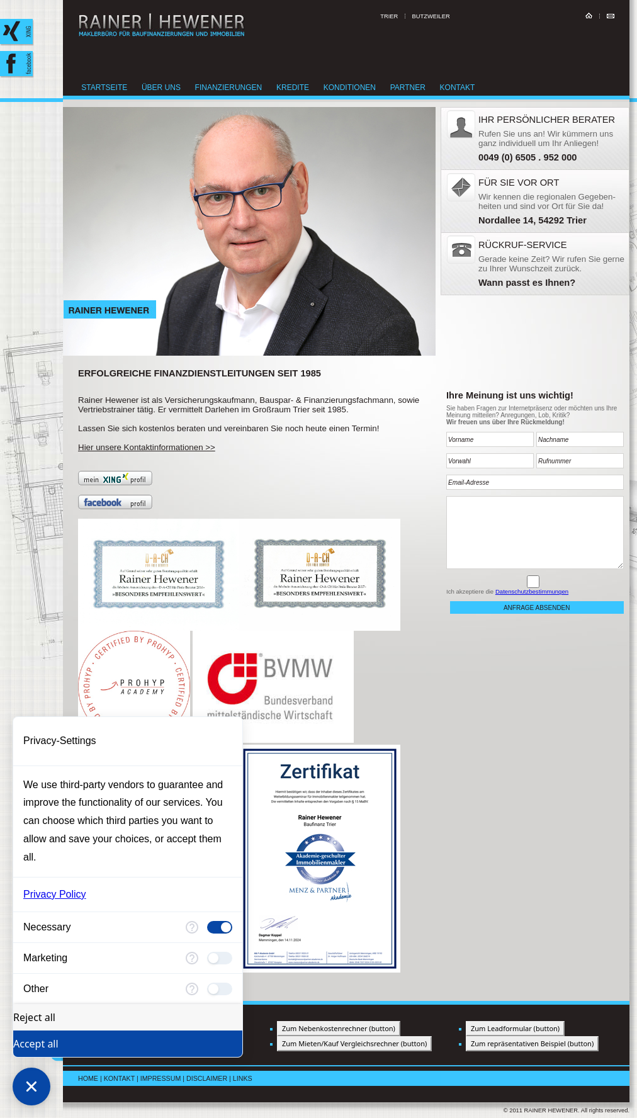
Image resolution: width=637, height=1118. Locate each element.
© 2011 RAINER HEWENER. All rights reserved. (566, 1110)
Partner (411, 87)
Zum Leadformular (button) (515, 1028)
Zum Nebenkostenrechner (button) (338, 1028)
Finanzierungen (232, 87)
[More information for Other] (192, 989)
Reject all (34, 1017)
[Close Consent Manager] (31, 1086)
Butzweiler (431, 16)
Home (88, 1078)
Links (242, 1078)
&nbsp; (535, 201)
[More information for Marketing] (192, 958)
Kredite (296, 87)
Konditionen (353, 87)
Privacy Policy (54, 894)
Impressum (160, 1078)
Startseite (108, 87)
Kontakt (460, 87)
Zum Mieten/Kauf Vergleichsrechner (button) (354, 1043)
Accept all (36, 1044)
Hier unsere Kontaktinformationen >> (146, 447)
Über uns (165, 87)
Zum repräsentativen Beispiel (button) (532, 1043)
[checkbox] (219, 927)
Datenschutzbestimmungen (531, 591)
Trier (389, 16)
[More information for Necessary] (192, 927)
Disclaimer (206, 1078)
